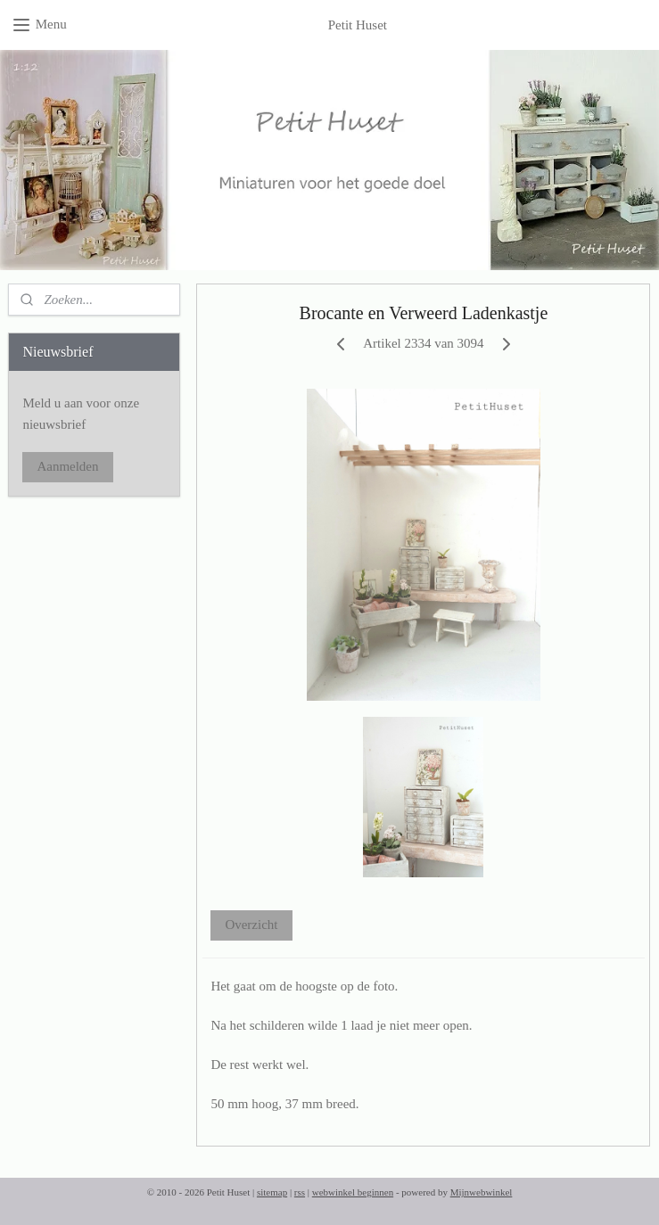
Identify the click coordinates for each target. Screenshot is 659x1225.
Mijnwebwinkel (481, 1192)
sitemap (272, 1192)
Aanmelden (67, 466)
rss (299, 1192)
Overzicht (252, 924)
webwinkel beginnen (352, 1192)
